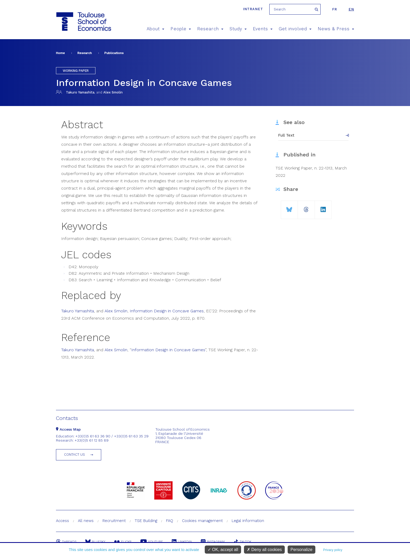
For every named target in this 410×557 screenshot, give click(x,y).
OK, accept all (223, 549)
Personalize (301, 549)
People (180, 28)
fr (334, 9)
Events (262, 28)
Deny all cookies (264, 549)
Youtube (151, 541)
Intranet (253, 9)
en (351, 9)
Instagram (213, 541)
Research (210, 28)
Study (238, 28)
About (155, 28)
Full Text (286, 135)
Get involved (295, 28)
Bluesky (95, 541)
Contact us (74, 454)
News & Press (336, 28)
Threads (66, 541)
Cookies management (202, 520)
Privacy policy (332, 550)
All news (86, 520)
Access (62, 520)
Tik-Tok (242, 541)
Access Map (68, 429)
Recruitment (114, 520)
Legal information (248, 520)
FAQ (169, 520)
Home (60, 53)
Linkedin (182, 541)
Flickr (123, 541)
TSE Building (146, 520)
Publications (114, 53)
